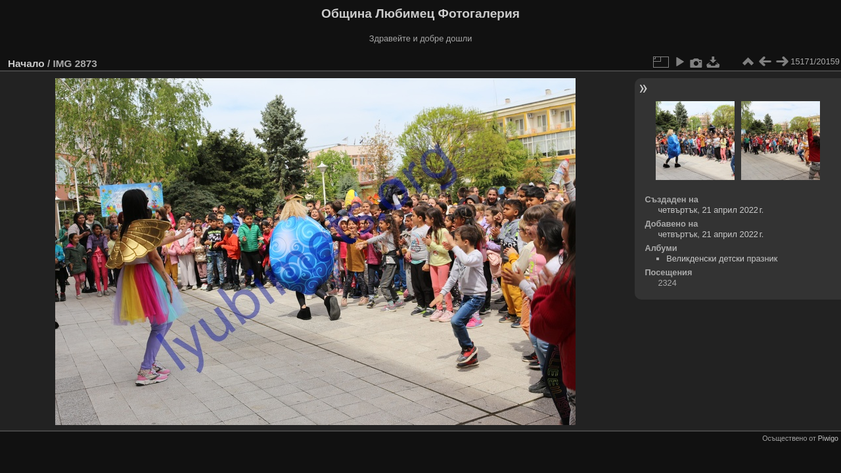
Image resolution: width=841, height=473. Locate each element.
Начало (26, 63)
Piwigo (828, 438)
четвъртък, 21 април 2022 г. (710, 210)
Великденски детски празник (721, 258)
